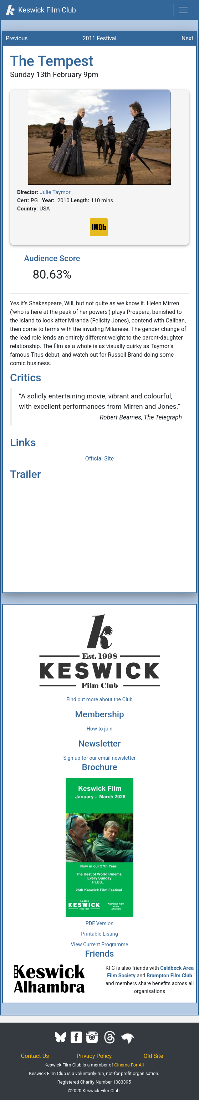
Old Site (153, 1056)
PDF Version (100, 924)
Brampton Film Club (169, 976)
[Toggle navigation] (183, 10)
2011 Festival (100, 38)
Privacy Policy (94, 1056)
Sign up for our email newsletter (99, 758)
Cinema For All (129, 1065)
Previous (17, 38)
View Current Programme (99, 945)
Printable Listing (99, 934)
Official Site (99, 458)
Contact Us (35, 1056)
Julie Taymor (55, 192)
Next (187, 38)
